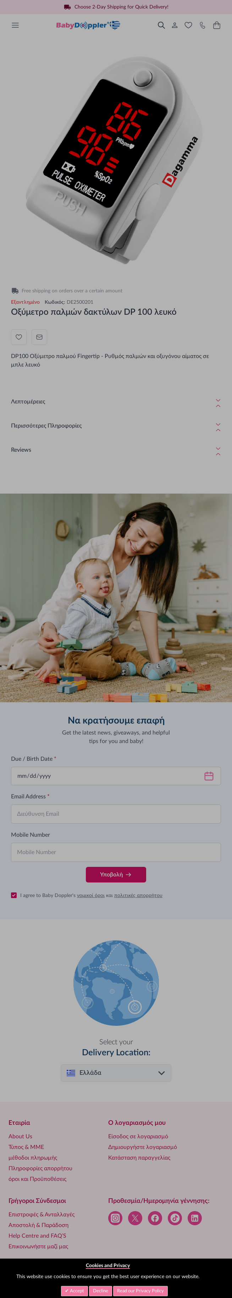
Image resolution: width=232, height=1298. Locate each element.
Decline (100, 1291)
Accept (76, 1291)
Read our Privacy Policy (140, 1291)
